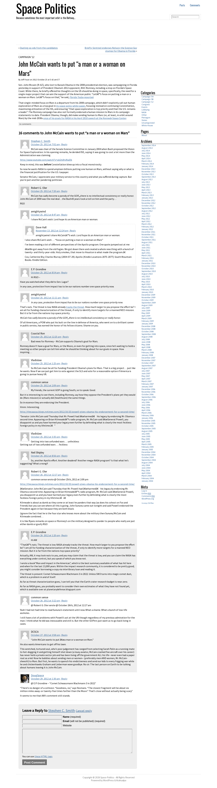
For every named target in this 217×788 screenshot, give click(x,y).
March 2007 (147, 381)
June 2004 (146, 468)
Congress (146, 104)
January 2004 (147, 481)
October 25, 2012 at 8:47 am (45, 214)
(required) (72, 717)
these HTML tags (43, 761)
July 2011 (146, 245)
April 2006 (146, 410)
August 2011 (147, 242)
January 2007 (147, 386)
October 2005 (148, 426)
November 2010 (148, 266)
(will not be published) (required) (84, 721)
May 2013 (146, 187)
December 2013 (148, 169)
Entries (146, 493)
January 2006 (147, 418)
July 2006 (146, 402)
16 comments (25, 124)
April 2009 (146, 316)
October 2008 (148, 331)
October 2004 (148, 457)
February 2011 (148, 258)
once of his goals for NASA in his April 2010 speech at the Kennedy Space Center (84, 118)
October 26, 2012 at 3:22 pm (45, 600)
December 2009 (148, 295)
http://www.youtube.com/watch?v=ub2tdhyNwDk (46, 159)
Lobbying (146, 110)
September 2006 (149, 397)
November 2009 (148, 297)
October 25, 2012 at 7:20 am (45, 191)
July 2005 (146, 434)
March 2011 (147, 255)
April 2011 (146, 253)
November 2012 (148, 203)
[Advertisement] (167, 66)
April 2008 (146, 347)
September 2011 (149, 240)
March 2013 (147, 192)
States (144, 120)
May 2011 (146, 250)
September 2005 (149, 428)
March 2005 (147, 444)
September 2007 (149, 365)
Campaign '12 (26, 57)
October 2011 (148, 237)
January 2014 (147, 166)
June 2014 (146, 153)
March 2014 (147, 161)
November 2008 (148, 329)
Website (67, 725)
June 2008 (146, 342)
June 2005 (146, 436)
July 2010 (146, 276)
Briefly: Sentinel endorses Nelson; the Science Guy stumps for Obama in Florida (111, 49)
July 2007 (146, 371)
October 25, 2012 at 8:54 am (45, 272)
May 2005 (146, 439)
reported (81, 97)
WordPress (108, 785)
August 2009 (147, 305)
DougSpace (37, 675)
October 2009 (148, 300)
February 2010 (148, 289)
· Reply (63, 144)
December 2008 (148, 326)
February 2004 (148, 478)
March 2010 (147, 287)
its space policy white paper (70, 105)
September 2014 (149, 145)
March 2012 (147, 224)
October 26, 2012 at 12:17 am (46, 474)
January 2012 (147, 229)
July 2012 (146, 213)
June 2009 (146, 310)
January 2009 (147, 324)
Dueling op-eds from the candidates (39, 47)
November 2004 (148, 455)
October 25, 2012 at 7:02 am (45, 144)
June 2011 (146, 247)
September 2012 (149, 208)
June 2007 (146, 373)
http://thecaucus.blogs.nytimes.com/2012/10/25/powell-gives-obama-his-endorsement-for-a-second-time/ (77, 411)
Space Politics (107, 782)
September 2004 (149, 460)
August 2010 (147, 274)
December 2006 (148, 389)
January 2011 (147, 261)
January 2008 (147, 355)
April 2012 (146, 221)
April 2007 (146, 379)
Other (144, 115)
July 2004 (146, 465)
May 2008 (146, 344)
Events (144, 107)
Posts (182, 5)
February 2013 (148, 195)
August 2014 (147, 148)
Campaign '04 (147, 96)
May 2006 (146, 407)
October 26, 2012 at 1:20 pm (45, 535)
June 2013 (146, 185)
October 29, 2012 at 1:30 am (45, 678)
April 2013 (146, 190)
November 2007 (148, 360)
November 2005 (148, 423)
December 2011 (148, 232)
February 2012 (148, 226)
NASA (144, 112)
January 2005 (147, 449)
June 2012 (146, 216)
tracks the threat (75, 306)
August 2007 (147, 368)
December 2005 (148, 421)
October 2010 (148, 268)
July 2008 (146, 339)
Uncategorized (148, 123)
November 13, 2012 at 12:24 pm (52, 230)
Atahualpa (121, 785)
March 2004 (147, 476)
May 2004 (146, 470)
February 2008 (148, 352)
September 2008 (149, 334)
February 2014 (148, 164)
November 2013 (148, 171)
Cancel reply (84, 711)
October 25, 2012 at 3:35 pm (45, 436)
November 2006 (148, 392)
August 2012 (147, 211)
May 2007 (146, 376)
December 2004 (148, 452)
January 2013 (147, 198)
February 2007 (148, 384)
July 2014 (146, 150)
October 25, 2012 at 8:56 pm (45, 455)
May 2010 (146, 282)
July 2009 (146, 308)
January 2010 (147, 292)
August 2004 (147, 462)
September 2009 (149, 303)
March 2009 (147, 318)
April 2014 (146, 158)
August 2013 (147, 179)
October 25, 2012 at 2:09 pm (45, 385)
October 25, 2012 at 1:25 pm (45, 363)
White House (147, 125)
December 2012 (148, 200)
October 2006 (148, 394)
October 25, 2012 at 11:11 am (46, 297)
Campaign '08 (147, 99)
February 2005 (148, 447)
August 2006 (147, 400)
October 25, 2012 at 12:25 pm (46, 336)
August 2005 (147, 431)
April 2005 (146, 442)
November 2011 (148, 234)
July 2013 (146, 182)
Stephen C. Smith (40, 141)
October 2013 (148, 174)
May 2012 (146, 219)
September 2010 (149, 271)
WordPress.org (148, 499)
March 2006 (147, 413)
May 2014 (146, 156)
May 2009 (146, 313)
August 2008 (147, 337)
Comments (195, 5)
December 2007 (148, 358)
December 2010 (148, 263)
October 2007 (148, 363)
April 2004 (146, 473)
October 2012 (148, 206)
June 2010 (146, 279)
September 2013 (149, 177)
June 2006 (146, 405)
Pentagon (146, 117)
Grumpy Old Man (148, 503)
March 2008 (147, 350)
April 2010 (146, 284)
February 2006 (148, 415)
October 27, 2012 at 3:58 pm (45, 635)
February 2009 (148, 321)
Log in (144, 491)
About (144, 135)
